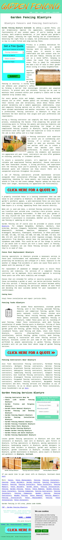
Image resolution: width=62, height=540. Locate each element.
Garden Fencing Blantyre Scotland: (17, 28)
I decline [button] (45, 531)
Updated (25, 524)
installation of (8, 324)
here (26, 388)
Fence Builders (17, 482)
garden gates (7, 329)
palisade (48, 309)
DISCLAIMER (55, 12)
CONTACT (48, 12)
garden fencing (32, 329)
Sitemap (3, 524)
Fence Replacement (23, 480)
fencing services (49, 337)
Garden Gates (32, 487)
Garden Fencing (33, 482)
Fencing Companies (25, 491)
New (8, 524)
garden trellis (38, 335)
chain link (48, 331)
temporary (45, 318)
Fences (10, 480)
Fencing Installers (51, 480)
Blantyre (5, 226)
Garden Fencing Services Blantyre (23, 393)
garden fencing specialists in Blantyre (27, 439)
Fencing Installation (50, 487)
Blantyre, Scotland (25, 454)
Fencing (37, 480)
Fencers (5, 484)
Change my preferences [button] (42, 534)
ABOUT (42, 12)
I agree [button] (38, 531)
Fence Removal (38, 489)
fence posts (37, 320)
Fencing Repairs (52, 495)
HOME (31, 12)
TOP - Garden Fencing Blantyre (14, 507)
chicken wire (54, 313)
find (9, 364)
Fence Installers (44, 484)
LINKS (36, 12)
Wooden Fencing (52, 489)
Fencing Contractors (43, 491)
